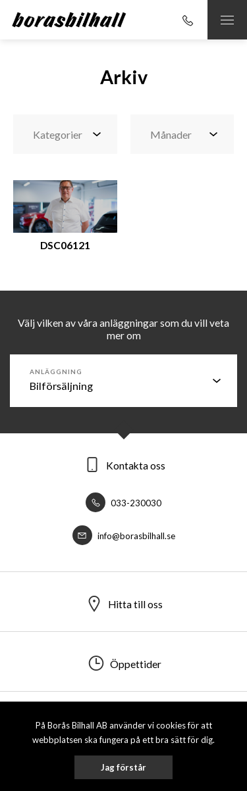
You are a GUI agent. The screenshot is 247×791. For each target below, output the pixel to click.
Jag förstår (123, 767)
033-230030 (123, 503)
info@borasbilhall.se (123, 536)
